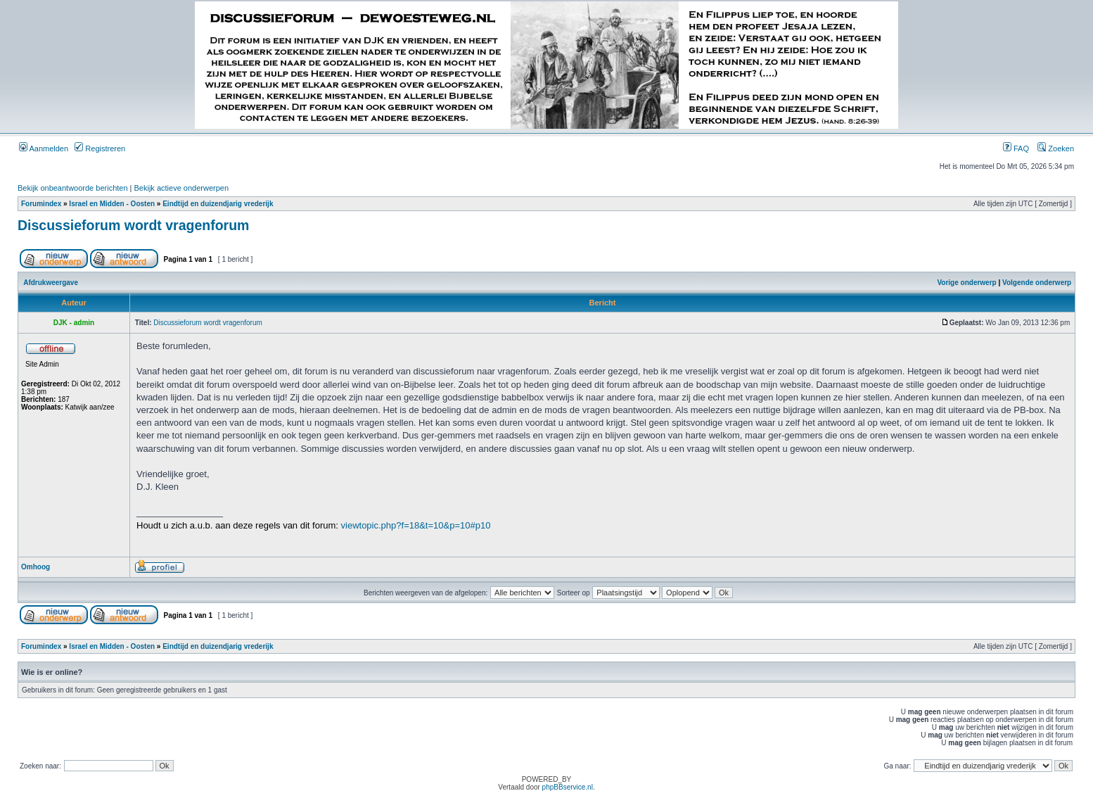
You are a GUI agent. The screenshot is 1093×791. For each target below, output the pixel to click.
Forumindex (41, 204)
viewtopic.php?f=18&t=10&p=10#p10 (416, 525)
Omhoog (35, 567)
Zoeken (1055, 148)
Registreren (100, 148)
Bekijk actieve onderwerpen (181, 188)
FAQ (1016, 148)
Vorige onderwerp (966, 282)
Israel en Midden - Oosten (112, 204)
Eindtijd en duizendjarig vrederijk (217, 204)
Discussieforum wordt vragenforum (133, 225)
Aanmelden (43, 148)
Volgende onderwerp (1036, 282)
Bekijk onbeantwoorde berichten (73, 188)
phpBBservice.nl (567, 787)
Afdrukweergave (50, 282)
